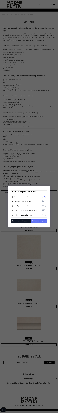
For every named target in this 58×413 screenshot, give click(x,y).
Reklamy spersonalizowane (23, 215)
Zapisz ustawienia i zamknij (20, 221)
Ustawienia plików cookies (23, 191)
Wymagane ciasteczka (21, 197)
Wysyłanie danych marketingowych (25, 210)
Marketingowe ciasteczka (22, 201)
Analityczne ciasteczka (21, 206)
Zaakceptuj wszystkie (39, 221)
